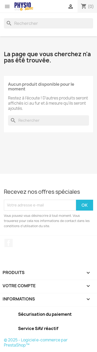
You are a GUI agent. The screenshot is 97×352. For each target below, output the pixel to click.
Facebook (8, 243)
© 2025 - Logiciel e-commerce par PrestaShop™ (36, 342)
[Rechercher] (48, 23)
